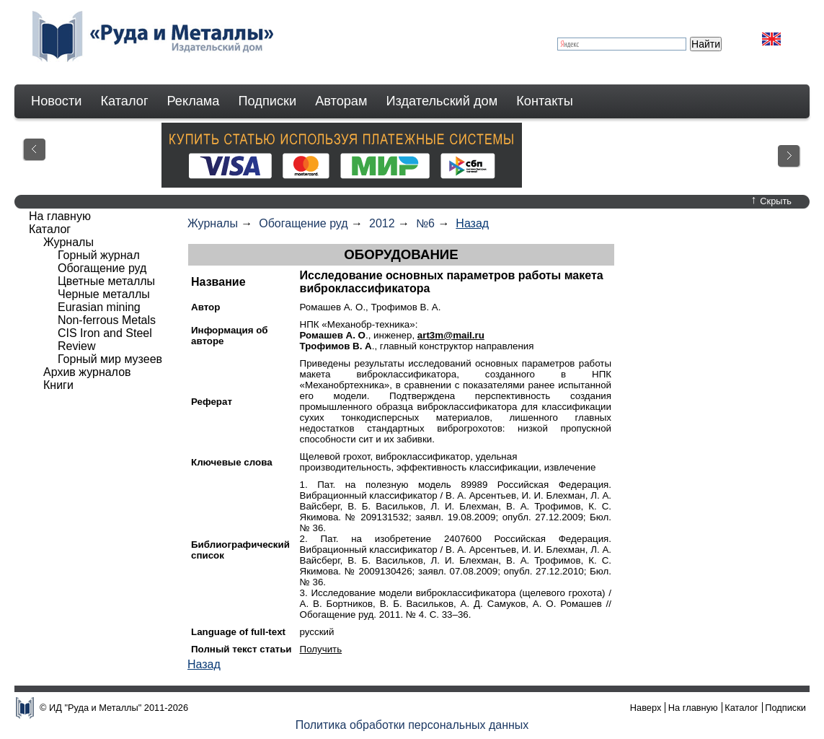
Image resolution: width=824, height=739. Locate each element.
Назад (472, 223)
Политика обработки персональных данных (412, 725)
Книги (58, 385)
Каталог (124, 101)
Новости (56, 101)
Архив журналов (87, 372)
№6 (425, 223)
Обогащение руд (303, 223)
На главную (60, 216)
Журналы (212, 223)
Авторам (341, 101)
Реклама (193, 101)
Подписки (268, 101)
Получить (321, 649)
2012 (382, 223)
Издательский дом (442, 101)
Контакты (544, 101)
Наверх (646, 707)
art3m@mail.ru (450, 335)
